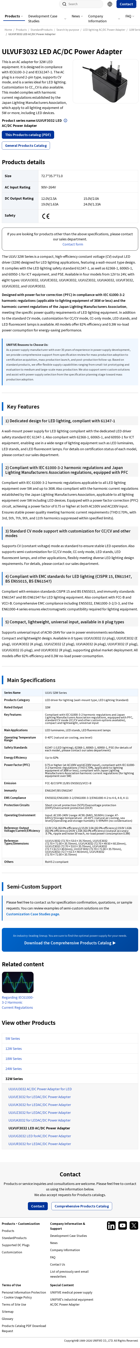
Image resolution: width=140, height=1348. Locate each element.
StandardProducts (14, 1241)
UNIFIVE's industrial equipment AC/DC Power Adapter (71, 1305)
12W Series (13, 1052)
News (76, 19)
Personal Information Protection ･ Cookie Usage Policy (24, 1298)
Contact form (73, 247)
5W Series (12, 1042)
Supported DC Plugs (16, 1248)
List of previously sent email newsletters (69, 1277)
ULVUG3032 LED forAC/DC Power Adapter (39, 1139)
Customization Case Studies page (32, 917)
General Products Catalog (26, 149)
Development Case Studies (42, 22)
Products (12, 19)
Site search (63, 8)
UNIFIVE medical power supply (71, 1296)
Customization (12, 1255)
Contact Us (57, 1268)
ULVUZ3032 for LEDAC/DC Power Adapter (39, 1116)
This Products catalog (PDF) (28, 138)
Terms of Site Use (14, 1308)
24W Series (13, 1072)
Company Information (97, 22)
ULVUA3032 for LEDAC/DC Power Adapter (39, 1123)
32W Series (14, 1082)
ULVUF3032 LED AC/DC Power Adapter (39, 1131)
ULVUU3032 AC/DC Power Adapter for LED (40, 1092)
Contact (126, 7)
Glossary (7, 1322)
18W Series (13, 1062)
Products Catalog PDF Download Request (24, 1331)
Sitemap (7, 1315)
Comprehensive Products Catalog (82, 1209)
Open (65, 124)
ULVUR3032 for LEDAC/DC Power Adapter (39, 1147)
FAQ (128, 19)
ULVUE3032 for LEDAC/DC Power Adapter (39, 1100)
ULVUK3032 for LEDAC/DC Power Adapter (39, 1108)
